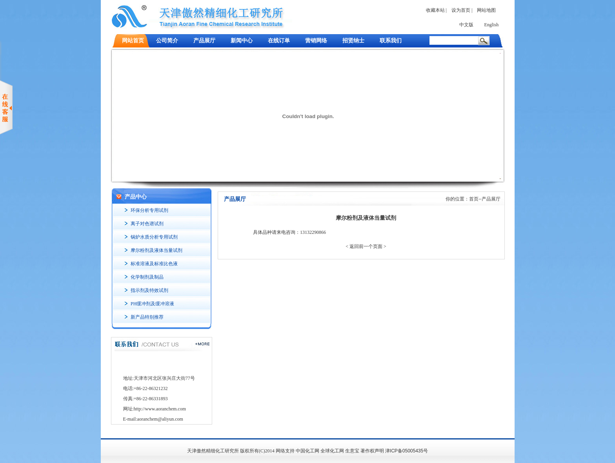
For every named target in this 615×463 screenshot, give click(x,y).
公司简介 (167, 41)
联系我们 (391, 41)
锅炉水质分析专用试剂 (154, 237)
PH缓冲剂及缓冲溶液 (152, 303)
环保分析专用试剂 (149, 210)
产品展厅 (204, 41)
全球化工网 (332, 451)
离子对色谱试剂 (147, 223)
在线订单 (279, 41)
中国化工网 (307, 451)
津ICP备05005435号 (406, 451)
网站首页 (133, 41)
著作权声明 (372, 451)
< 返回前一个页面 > (366, 246)
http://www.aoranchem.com (160, 409)
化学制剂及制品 (147, 277)
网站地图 (486, 10)
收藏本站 (435, 10)
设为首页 (460, 10)
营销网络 (316, 41)
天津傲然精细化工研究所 (213, 451)
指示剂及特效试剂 (149, 290)
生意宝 (352, 451)
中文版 (466, 24)
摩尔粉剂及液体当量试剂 (156, 250)
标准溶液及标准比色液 (154, 263)
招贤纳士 (353, 41)
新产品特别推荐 (147, 317)
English (491, 24)
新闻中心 (242, 41)
